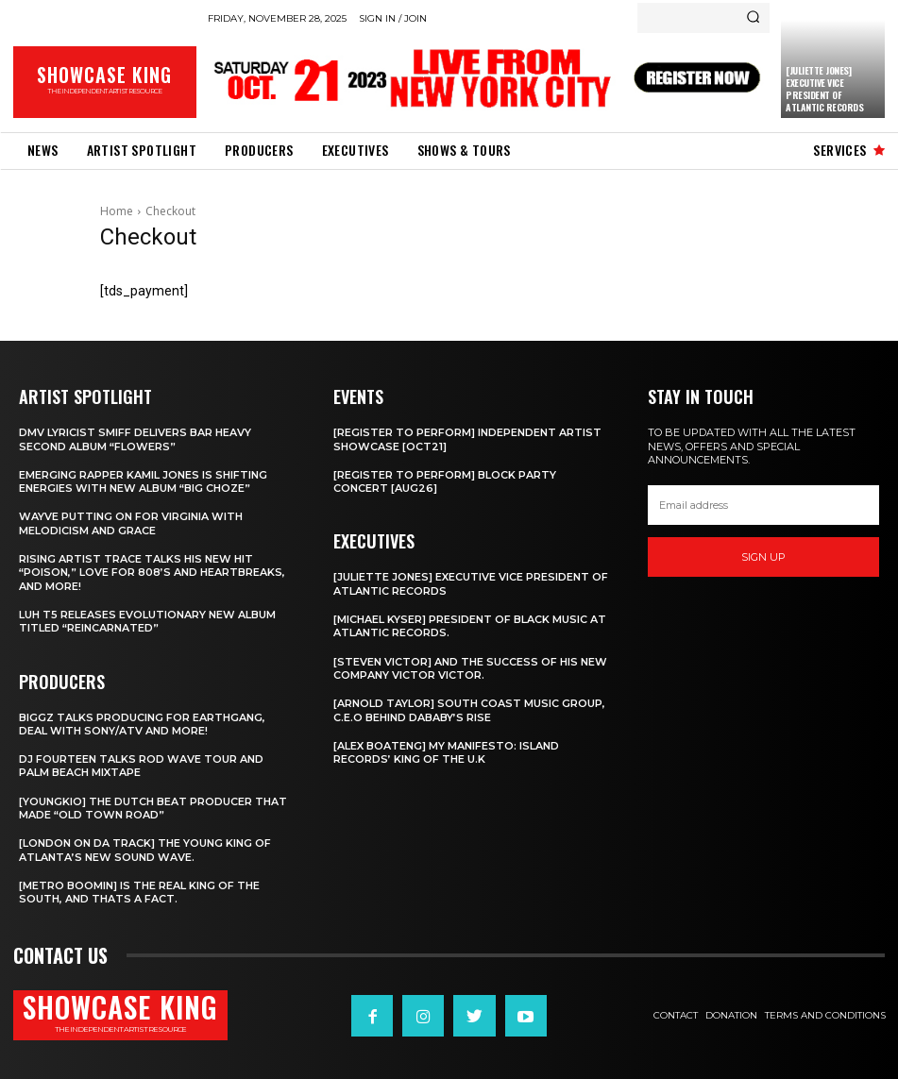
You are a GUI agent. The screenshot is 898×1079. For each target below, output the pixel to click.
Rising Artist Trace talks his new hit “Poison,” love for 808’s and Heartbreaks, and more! (152, 572)
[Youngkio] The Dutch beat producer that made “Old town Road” (153, 808)
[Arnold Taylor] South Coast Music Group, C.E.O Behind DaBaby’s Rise (469, 710)
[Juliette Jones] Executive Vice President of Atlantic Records (824, 88)
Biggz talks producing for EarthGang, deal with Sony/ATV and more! (142, 724)
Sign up (763, 557)
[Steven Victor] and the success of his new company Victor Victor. (470, 668)
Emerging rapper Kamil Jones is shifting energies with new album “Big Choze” (143, 481)
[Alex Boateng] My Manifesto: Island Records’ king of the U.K (446, 752)
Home (116, 211)
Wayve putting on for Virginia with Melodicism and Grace (131, 523)
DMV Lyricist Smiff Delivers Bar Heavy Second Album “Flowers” (135, 439)
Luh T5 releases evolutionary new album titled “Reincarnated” (147, 621)
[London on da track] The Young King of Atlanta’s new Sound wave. (145, 849)
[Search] (753, 18)
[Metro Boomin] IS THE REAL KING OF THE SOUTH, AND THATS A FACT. (139, 892)
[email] (763, 505)
